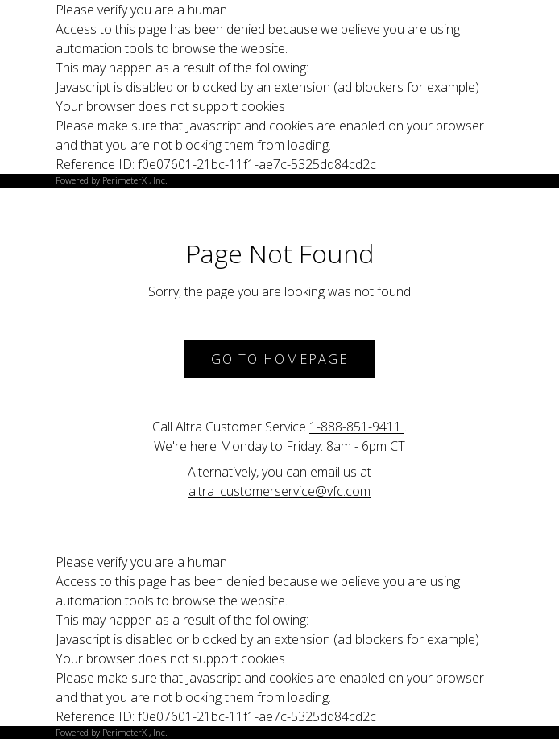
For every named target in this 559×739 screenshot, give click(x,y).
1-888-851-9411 (356, 427)
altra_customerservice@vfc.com (279, 491)
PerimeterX (124, 180)
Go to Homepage (279, 359)
